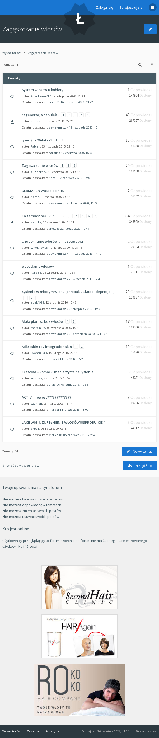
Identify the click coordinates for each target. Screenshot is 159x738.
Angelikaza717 (41, 96)
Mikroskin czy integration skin (47, 346)
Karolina (54, 153)
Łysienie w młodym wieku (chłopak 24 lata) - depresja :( (68, 291)
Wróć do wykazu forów (20, 465)
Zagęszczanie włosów (32, 29)
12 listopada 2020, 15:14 (85, 127)
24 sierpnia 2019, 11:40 (84, 309)
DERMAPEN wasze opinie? (43, 190)
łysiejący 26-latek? (37, 140)
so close (36, 378)
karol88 (36, 273)
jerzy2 (53, 359)
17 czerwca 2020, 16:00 (77, 153)
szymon (36, 403)
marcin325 (38, 328)
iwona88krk (39, 353)
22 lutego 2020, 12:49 (74, 228)
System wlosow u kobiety (42, 89)
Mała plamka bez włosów (43, 321)
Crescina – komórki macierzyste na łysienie (57, 372)
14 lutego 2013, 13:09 (74, 409)
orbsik (35, 428)
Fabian (35, 146)
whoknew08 (39, 247)
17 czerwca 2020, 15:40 (74, 178)
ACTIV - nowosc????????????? (46, 397)
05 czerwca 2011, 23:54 (79, 435)
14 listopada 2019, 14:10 (85, 254)
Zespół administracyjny (43, 731)
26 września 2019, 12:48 (85, 279)
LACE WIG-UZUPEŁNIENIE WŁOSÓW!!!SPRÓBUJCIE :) (63, 422)
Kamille (36, 222)
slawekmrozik (58, 127)
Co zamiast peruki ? (38, 216)
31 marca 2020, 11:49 (83, 203)
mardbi (54, 409)
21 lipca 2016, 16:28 (71, 359)
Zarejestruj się (130, 7)
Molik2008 (56, 435)
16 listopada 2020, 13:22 (76, 102)
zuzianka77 (38, 172)
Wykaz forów (11, 53)
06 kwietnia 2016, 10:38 (72, 384)
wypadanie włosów (38, 266)
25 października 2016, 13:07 (88, 334)
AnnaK (53, 178)
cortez (35, 121)
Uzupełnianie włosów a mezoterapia (52, 241)
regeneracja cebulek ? (40, 114)
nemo (35, 197)
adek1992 (37, 302)
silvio (52, 384)
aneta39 (54, 102)
